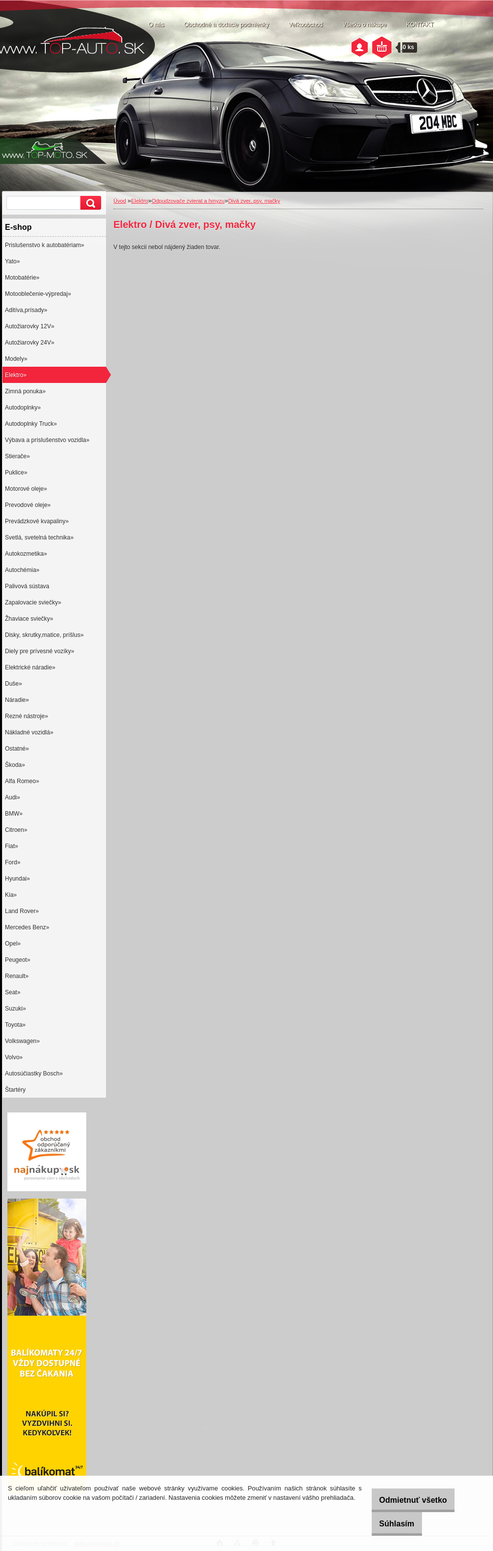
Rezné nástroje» (26, 716)
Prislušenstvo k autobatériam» (44, 245)
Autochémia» (22, 570)
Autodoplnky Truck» (31, 423)
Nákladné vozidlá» (29, 732)
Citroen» (16, 829)
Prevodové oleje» (28, 505)
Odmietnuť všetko (404, 1500)
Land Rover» (22, 911)
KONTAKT (420, 24)
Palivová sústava (27, 586)
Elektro (139, 201)
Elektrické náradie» (30, 667)
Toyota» (15, 1024)
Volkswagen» (22, 1041)
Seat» (12, 992)
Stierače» (17, 456)
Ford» (12, 862)
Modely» (16, 358)
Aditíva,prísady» (26, 310)
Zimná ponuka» (25, 391)
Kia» (11, 894)
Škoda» (15, 764)
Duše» (13, 683)
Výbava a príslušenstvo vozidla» (47, 440)
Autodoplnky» (23, 407)
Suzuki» (15, 1008)
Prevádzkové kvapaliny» (37, 521)
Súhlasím (388, 1523)
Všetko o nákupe (365, 24)
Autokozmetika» (26, 553)
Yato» (12, 261)
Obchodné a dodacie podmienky (226, 24)
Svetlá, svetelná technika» (39, 537)
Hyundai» (17, 878)
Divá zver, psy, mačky (254, 201)
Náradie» (17, 699)
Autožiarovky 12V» (29, 326)
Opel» (13, 943)
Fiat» (11, 846)
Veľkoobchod (305, 24)
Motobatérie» (22, 277)
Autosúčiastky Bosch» (34, 1073)
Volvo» (14, 1057)
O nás (156, 24)
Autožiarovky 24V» (29, 342)
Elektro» (16, 375)
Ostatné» (17, 748)
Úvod (119, 201)
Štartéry (15, 1089)
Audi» (12, 797)
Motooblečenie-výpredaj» (38, 293)
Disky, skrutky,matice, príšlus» (44, 635)
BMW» (14, 813)
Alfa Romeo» (22, 781)
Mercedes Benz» (27, 927)
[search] (89, 203)
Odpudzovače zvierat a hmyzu (187, 201)
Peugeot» (17, 959)
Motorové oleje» (26, 488)
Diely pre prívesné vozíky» (39, 651)
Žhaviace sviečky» (29, 618)
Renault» (17, 976)
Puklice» (16, 472)
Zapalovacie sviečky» (33, 602)
